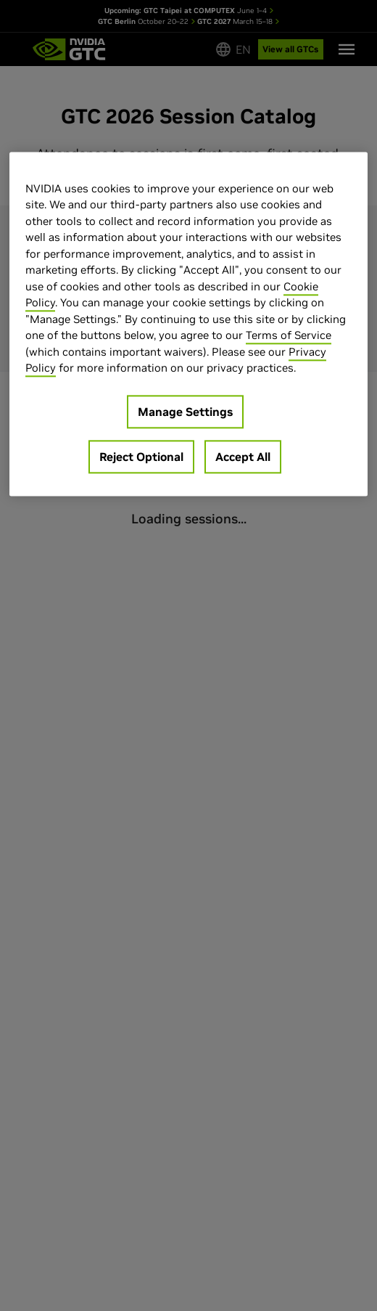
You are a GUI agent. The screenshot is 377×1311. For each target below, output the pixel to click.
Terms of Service (288, 336)
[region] (188, 324)
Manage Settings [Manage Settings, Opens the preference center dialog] (185, 411)
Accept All (242, 456)
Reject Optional (141, 456)
